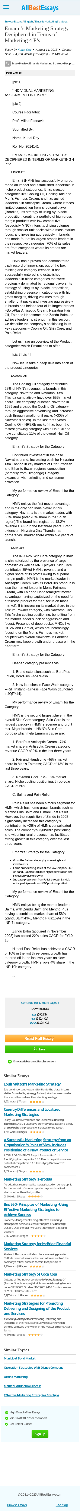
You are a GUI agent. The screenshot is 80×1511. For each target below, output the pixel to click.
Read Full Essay (39, 1038)
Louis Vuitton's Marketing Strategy (32, 1084)
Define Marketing (16, 1377)
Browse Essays (16, 1505)
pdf (33, 1018)
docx (33, 1022)
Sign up (40, 1434)
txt (33, 1014)
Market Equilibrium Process (22, 1386)
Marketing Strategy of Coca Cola (30, 1274)
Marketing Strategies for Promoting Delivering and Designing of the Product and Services (37, 1308)
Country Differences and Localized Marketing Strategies (32, 1112)
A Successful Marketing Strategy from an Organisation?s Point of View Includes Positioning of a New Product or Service (37, 1145)
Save (39, 1049)
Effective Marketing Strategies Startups (31, 1395)
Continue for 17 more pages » (40, 1003)
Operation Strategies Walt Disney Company (33, 1367)
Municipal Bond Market (19, 1358)
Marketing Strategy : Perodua (28, 1179)
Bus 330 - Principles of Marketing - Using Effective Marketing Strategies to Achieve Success (36, 1209)
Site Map (62, 1505)
